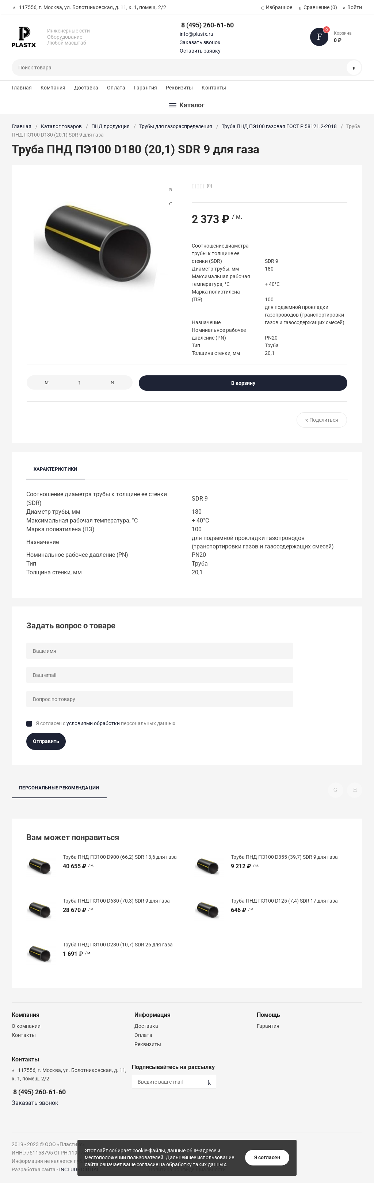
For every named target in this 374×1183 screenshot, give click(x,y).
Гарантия (145, 88)
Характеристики (55, 469)
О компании (26, 1026)
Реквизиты (179, 88)
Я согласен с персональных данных (105, 723)
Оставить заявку (200, 51)
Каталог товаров (61, 126)
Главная (22, 88)
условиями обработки (93, 723)
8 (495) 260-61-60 (207, 25)
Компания (53, 88)
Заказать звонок (200, 42)
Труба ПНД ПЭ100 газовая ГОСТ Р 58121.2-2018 (279, 126)
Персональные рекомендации (59, 787)
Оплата (116, 88)
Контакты (214, 88)
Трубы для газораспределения (175, 126)
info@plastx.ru (196, 34)
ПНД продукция (110, 126)
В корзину (243, 383)
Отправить (46, 741)
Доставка (86, 88)
